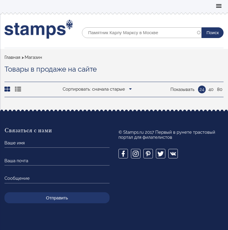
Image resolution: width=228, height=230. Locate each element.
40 (210, 89)
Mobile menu (219, 6)
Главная (12, 57)
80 (219, 89)
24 (202, 89)
